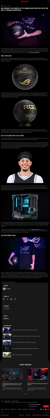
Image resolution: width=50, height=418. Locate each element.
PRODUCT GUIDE (32, 409)
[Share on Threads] (15, 299)
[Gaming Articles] (8, 401)
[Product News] (15, 401)
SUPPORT (19, 409)
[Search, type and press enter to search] (48, 1)
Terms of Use (28, 415)
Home (2, 409)
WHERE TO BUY (13, 409)
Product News (6, 308)
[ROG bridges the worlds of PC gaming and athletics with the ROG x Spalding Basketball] (21, 402)
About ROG (7, 409)
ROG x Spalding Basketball (34, 52)
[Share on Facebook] (4, 299)
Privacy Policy (21, 415)
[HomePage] (2, 401)
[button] (1, 1)
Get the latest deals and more (34, 404)
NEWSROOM (25, 409)
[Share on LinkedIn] (11, 299)
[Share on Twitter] (7, 299)
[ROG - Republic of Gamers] (25, 1)
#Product (6, 318)
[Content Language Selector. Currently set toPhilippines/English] (5, 415)
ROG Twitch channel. (35, 229)
